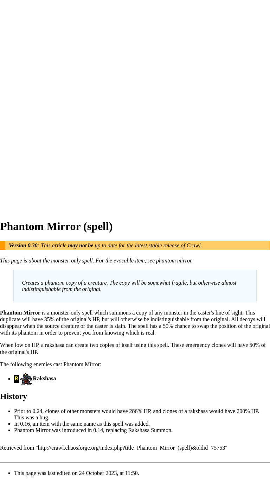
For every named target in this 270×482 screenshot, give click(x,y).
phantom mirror (173, 261)
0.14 (98, 430)
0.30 (33, 245)
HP (95, 319)
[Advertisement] (28, 105)
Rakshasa (44, 378)
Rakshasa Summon (149, 430)
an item (41, 424)
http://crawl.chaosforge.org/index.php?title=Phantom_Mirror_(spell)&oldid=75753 (131, 448)
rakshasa (54, 345)
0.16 (25, 424)
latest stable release (157, 245)
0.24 (37, 411)
